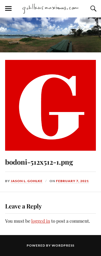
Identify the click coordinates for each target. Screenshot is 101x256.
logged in (40, 221)
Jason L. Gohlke (27, 181)
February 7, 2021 (72, 181)
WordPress (63, 245)
